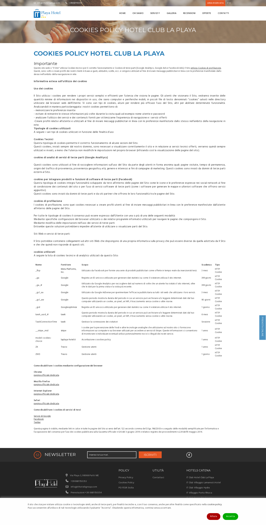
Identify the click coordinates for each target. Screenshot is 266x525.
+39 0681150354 (93, 493)
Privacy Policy (126, 478)
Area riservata (215, 3)
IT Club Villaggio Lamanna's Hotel (203, 483)
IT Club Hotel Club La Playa (200, 478)
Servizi (155, 13)
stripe (63, 330)
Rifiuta (213, 516)
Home (122, 13)
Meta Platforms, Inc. (69, 270)
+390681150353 (73, 3)
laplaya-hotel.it (68, 339)
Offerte (206, 13)
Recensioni (189, 13)
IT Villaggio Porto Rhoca (199, 493)
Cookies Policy (126, 483)
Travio (64, 347)
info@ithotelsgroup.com (47, 3)
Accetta (230, 516)
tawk (63, 314)
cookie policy (214, 505)
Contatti (223, 13)
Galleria (172, 13)
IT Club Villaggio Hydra (198, 488)
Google (64, 278)
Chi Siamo (138, 13)
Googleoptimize (69, 307)
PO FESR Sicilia (126, 488)
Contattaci (158, 478)
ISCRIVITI (150, 454)
